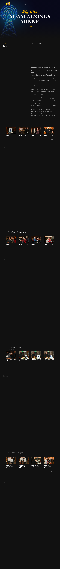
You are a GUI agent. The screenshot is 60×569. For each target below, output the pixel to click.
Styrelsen (26, 4)
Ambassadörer (19, 4)
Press (31, 4)
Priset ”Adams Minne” (47, 4)
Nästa (52, 122)
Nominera (36, 4)
